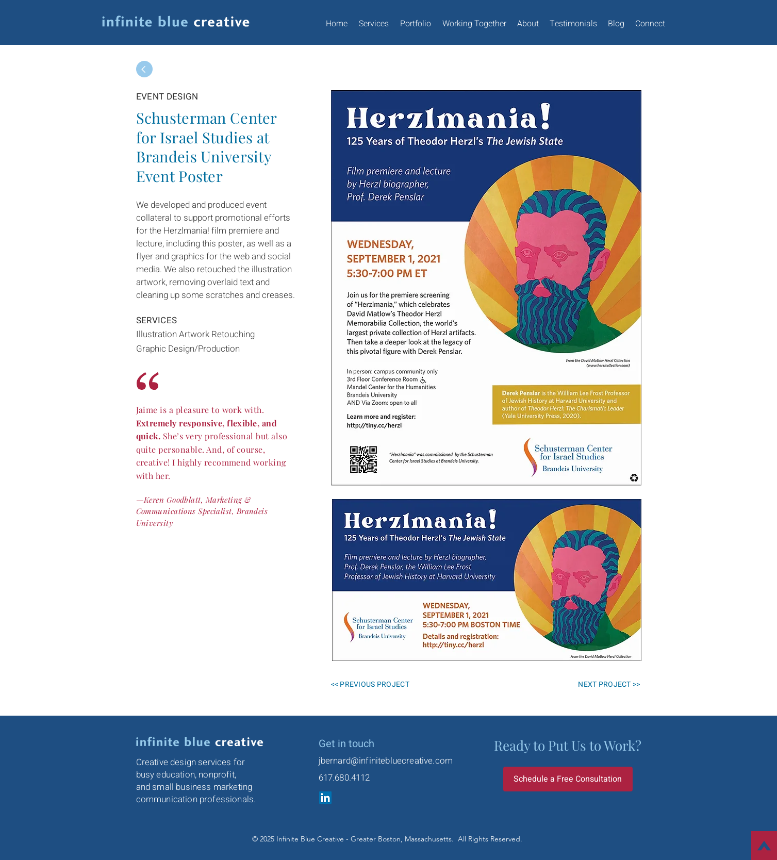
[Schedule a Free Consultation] (568, 779)
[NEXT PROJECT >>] (603, 684)
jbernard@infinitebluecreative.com (386, 760)
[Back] (144, 69)
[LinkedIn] (325, 797)
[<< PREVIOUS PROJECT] (379, 684)
